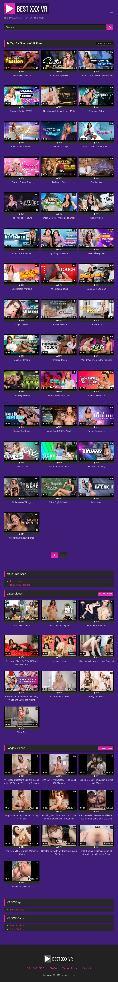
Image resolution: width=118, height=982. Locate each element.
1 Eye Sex (15, 581)
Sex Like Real (17, 909)
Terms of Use (69, 968)
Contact (86, 968)
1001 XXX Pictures (20, 585)
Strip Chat (15, 929)
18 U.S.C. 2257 (35, 968)
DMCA (53, 968)
